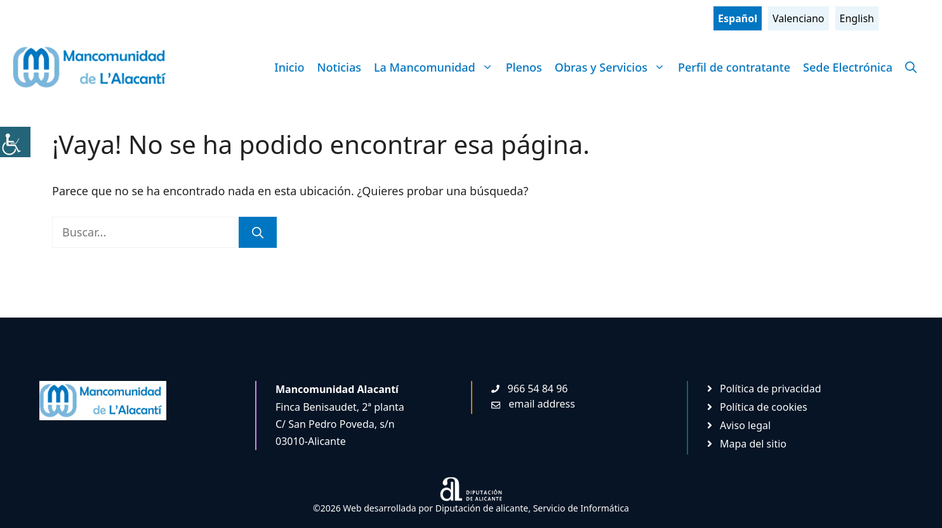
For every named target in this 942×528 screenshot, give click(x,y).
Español (737, 18)
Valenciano (799, 18)
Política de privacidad (770, 389)
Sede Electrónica (847, 67)
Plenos (524, 67)
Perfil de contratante (734, 67)
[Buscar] (258, 232)
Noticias (339, 67)
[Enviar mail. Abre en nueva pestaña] (533, 403)
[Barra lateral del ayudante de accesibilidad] (15, 142)
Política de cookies (763, 407)
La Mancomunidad (437, 67)
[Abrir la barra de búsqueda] (911, 67)
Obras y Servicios (613, 67)
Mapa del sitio (753, 444)
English (857, 18)
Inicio (289, 67)
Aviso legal (745, 425)
